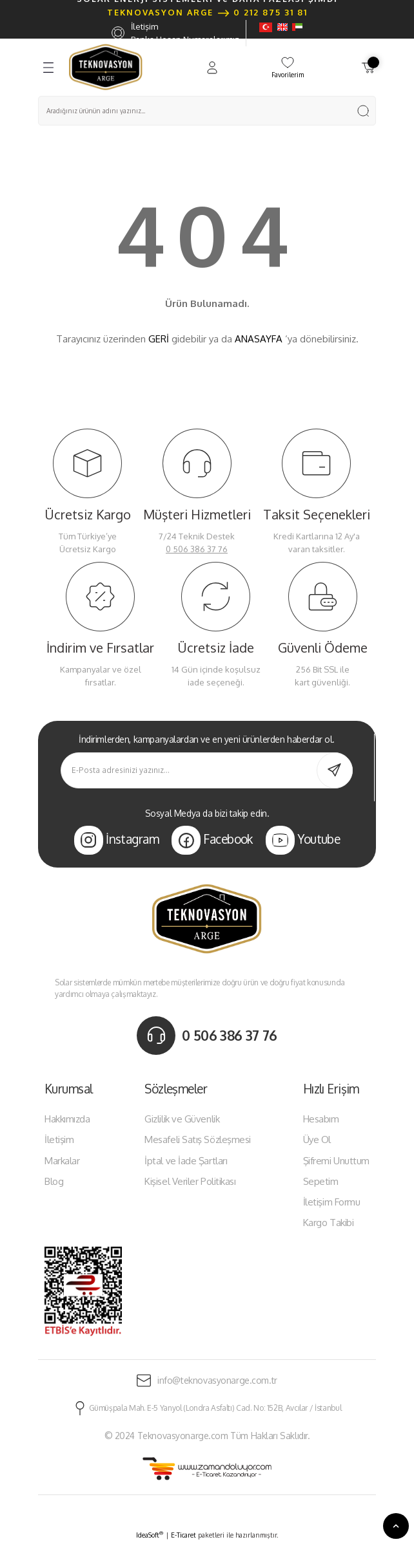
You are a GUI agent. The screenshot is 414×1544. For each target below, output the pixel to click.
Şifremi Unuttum (336, 1161)
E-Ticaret (183, 1535)
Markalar (61, 1161)
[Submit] (335, 770)
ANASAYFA (258, 339)
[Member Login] (212, 67)
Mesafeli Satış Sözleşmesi (197, 1139)
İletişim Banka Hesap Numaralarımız (175, 33)
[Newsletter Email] (207, 770)
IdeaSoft (149, 1534)
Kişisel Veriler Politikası (189, 1181)
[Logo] (106, 67)
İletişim (59, 1139)
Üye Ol (317, 1139)
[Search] (207, 111)
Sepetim (321, 1181)
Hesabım (321, 1119)
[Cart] (368, 67)
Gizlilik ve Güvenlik (181, 1119)
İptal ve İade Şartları (185, 1161)
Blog (53, 1181)
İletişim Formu (331, 1202)
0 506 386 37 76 (197, 549)
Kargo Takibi (328, 1222)
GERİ (158, 339)
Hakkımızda (67, 1119)
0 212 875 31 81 (270, 12)
